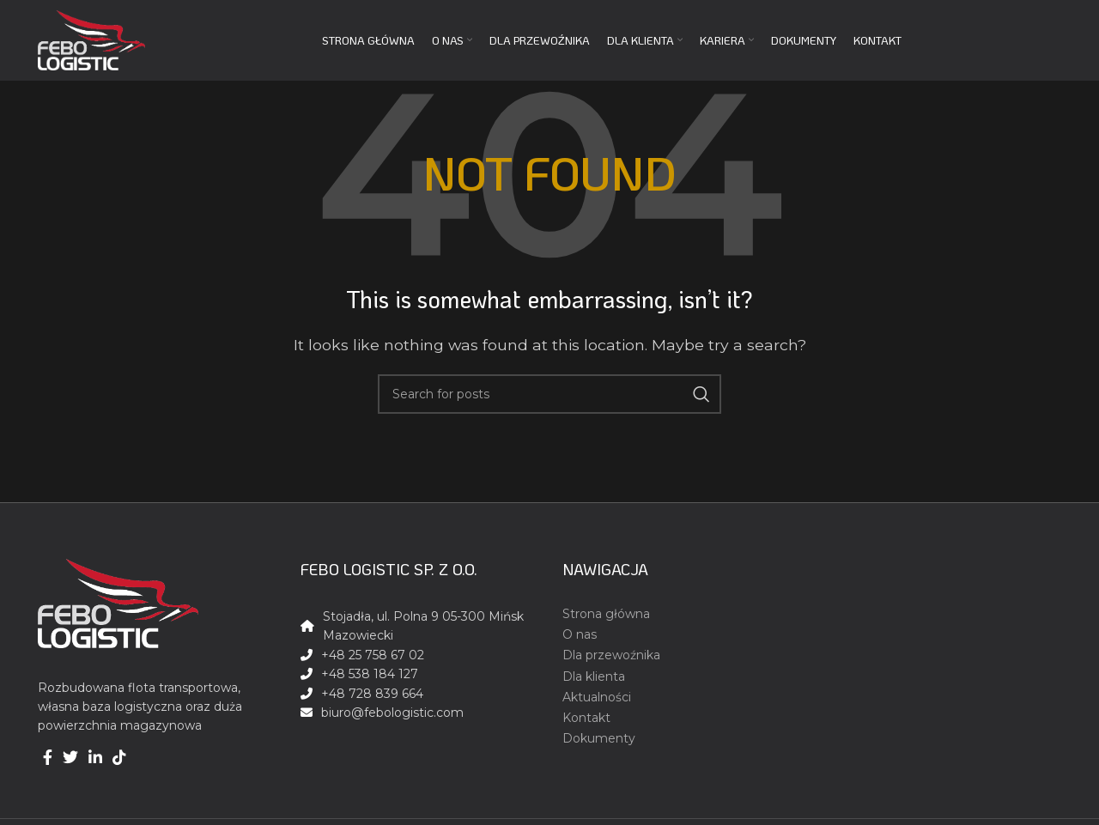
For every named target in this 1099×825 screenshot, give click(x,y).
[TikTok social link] (119, 757)
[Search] (549, 394)
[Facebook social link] (48, 757)
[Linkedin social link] (95, 757)
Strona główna (606, 614)
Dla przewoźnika (611, 655)
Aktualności (596, 697)
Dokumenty (598, 738)
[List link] (419, 712)
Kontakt (586, 717)
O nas (579, 634)
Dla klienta (593, 676)
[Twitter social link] (70, 757)
